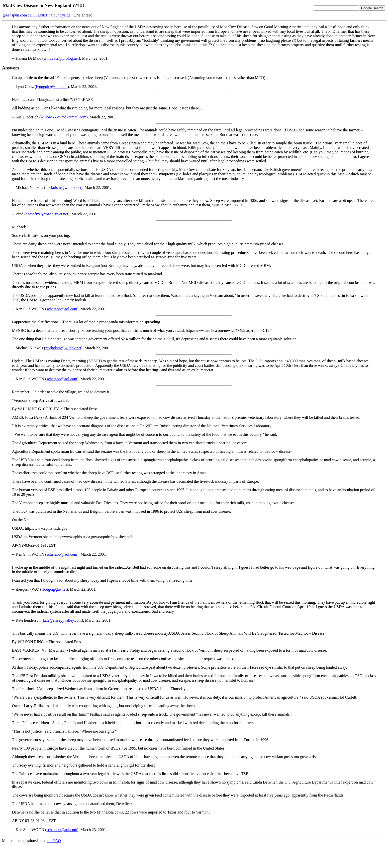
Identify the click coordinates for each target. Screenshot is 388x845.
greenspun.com (15, 15)
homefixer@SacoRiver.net (47, 214)
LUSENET (39, 15)
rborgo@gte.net (54, 589)
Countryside (60, 15)
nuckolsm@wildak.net (63, 187)
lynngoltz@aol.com (51, 86)
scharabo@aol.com (62, 309)
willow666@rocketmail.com (63, 117)
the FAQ (54, 841)
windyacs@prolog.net (61, 58)
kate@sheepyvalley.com (62, 620)
